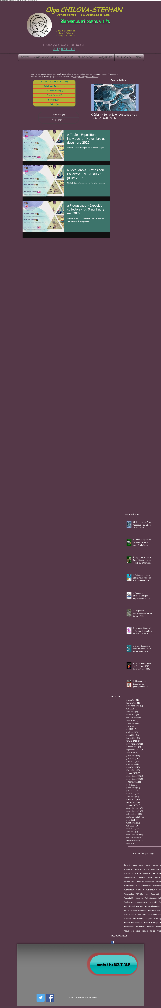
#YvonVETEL (129, 894)
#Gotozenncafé (149, 873)
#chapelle (148, 919)
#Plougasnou (129, 886)
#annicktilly (152, 902)
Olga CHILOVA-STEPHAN (84, 9)
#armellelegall (129, 906)
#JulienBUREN (129, 877)
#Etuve (146, 869)
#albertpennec (150, 898)
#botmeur (142, 915)
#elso (138, 931)
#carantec (127, 919)
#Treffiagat (139, 890)
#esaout (145, 931)
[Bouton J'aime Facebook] (61, 997)
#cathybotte (138, 919)
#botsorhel (152, 915)
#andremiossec (130, 902)
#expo (152, 931)
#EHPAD (138, 869)
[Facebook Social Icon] (112, 942)
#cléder (147, 923)
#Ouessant (149, 882)
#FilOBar (138, 873)
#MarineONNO (129, 882)
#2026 (155, 865)
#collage (154, 923)
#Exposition (128, 873)
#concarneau (129, 927)
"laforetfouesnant (130, 865)
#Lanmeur (141, 877)
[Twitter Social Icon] (41, 998)
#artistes (139, 906)
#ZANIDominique (142, 894)
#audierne (152, 910)
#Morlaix (140, 882)
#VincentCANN (151, 890)
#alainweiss (138, 898)
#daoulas (150, 927)
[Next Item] (135, 98)
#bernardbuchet (130, 915)
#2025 (148, 865)
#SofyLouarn (129, 890)
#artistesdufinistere (152, 906)
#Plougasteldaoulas (143, 886)
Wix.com (95, 997)
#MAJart (149, 877)
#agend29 (155, 894)
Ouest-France (92, 76)
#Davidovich (129, 869)
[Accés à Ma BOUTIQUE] (113, 964)
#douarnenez (129, 931)
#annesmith (142, 902)
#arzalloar (142, 910)
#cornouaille (140, 927)
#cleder (127, 923)
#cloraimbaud (136, 923)
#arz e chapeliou (130, 910)
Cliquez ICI (64, 49)
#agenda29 (128, 898)
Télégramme (78, 76)
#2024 (141, 865)
